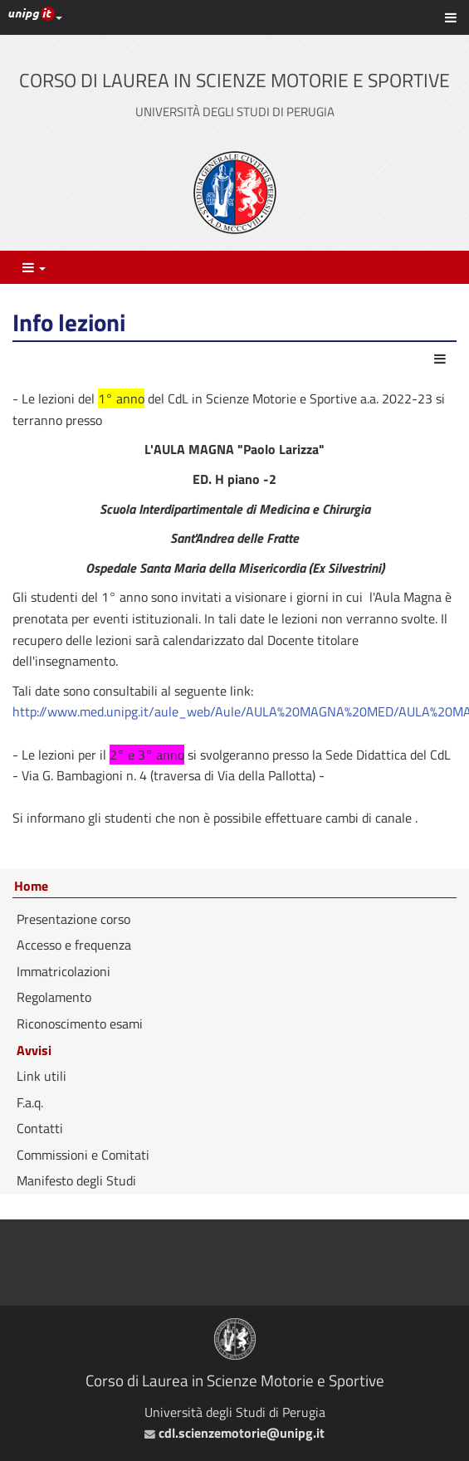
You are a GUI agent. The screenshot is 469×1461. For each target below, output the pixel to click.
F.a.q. (30, 1102)
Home (31, 886)
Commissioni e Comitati (83, 1155)
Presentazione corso (73, 919)
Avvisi (34, 1050)
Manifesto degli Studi (76, 1180)
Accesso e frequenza (74, 945)
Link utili (41, 1076)
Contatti (40, 1128)
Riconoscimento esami (80, 1023)
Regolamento (54, 997)
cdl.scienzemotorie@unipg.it (234, 1433)
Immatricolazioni (63, 971)
